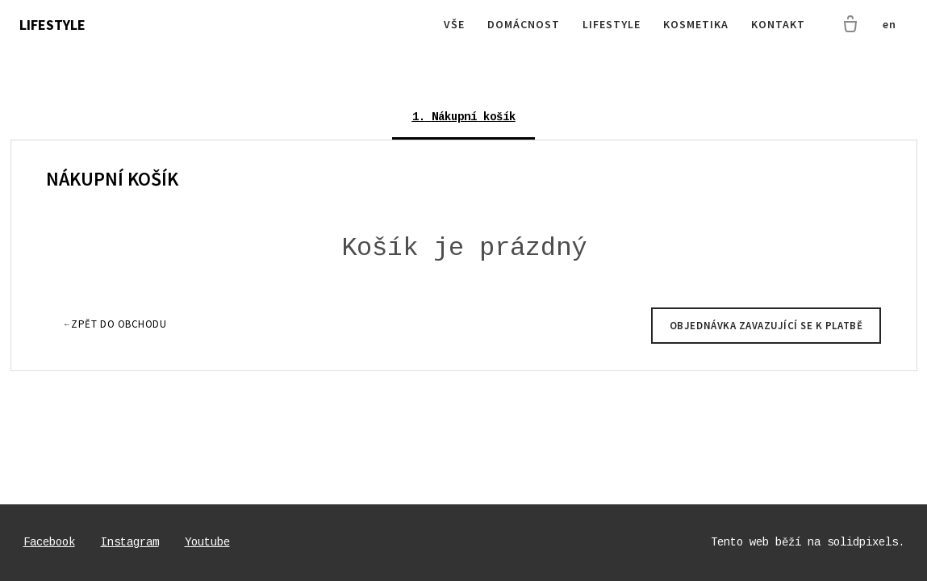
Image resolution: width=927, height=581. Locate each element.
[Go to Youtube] (207, 542)
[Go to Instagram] (130, 542)
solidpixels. (865, 542)
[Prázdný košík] (850, 25)
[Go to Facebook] (49, 542)
